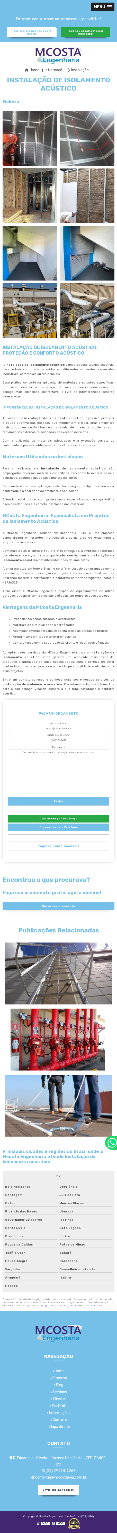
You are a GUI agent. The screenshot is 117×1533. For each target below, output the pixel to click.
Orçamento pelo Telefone (58, 827)
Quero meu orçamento (58, 906)
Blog (58, 1385)
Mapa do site (58, 1427)
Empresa (58, 1378)
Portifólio (59, 1406)
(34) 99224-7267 (58, 1471)
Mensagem (58, 747)
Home (58, 1371)
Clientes (59, 1399)
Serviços (58, 1392)
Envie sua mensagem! (58, 1489)
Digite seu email (58, 723)
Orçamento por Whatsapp (58, 818)
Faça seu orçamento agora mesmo (31, 32)
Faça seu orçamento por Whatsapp (85, 32)
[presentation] (39, 785)
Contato (58, 1420)
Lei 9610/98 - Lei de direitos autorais (81, 1305)
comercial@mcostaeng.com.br (58, 1477)
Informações (58, 1413)
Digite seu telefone (58, 735)
